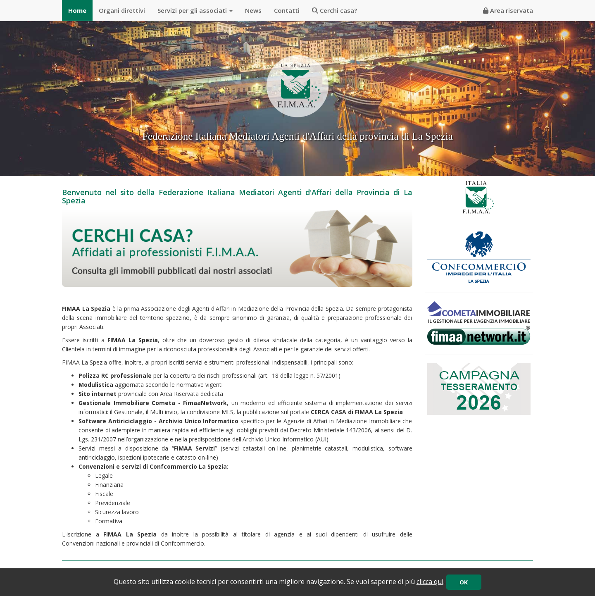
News (253, 10)
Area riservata (508, 10)
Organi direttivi (122, 10)
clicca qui (429, 581)
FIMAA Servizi (194, 448)
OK (463, 582)
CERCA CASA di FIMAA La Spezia (357, 412)
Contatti (287, 10)
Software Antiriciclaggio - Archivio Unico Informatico (159, 421)
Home (77, 10)
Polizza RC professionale (115, 375)
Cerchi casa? (334, 10)
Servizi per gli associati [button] (195, 10)
